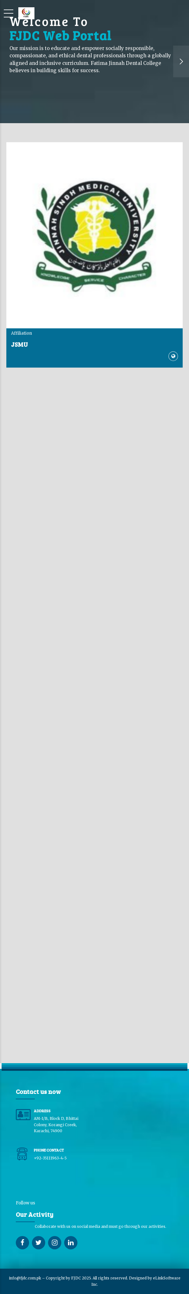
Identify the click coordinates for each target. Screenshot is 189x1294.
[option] (94, 61)
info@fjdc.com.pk (25, 1278)
